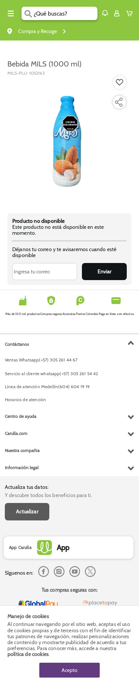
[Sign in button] (116, 13)
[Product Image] (69, 141)
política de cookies (28, 654)
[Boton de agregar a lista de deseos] (120, 82)
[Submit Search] (27, 13)
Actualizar (27, 511)
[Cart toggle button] (131, 13)
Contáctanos (17, 344)
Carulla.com (16, 433)
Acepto (69, 670)
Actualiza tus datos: (27, 487)
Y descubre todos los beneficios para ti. (48, 495)
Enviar (104, 271)
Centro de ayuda (20, 416)
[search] (65, 13)
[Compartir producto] (119, 102)
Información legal (22, 467)
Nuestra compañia (22, 450)
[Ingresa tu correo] (44, 271)
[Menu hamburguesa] (11, 13)
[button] (104, 13)
